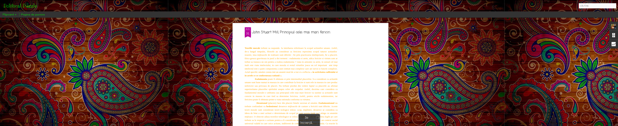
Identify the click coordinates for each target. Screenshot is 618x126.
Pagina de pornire (33, 14)
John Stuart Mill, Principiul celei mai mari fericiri (291, 32)
